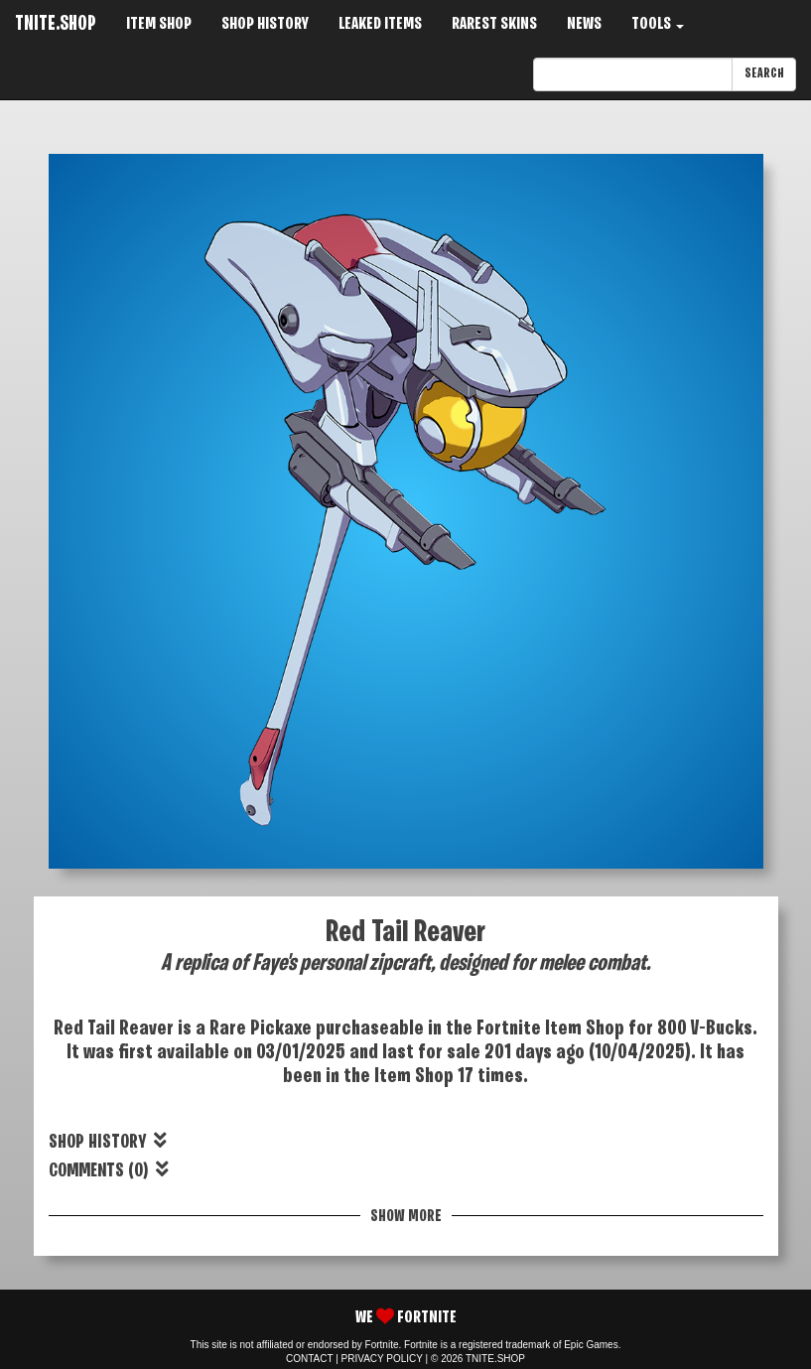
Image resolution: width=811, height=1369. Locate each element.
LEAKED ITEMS (380, 24)
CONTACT (309, 1358)
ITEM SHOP (159, 24)
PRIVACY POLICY (382, 1358)
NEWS (584, 24)
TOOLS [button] (657, 24)
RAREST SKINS (494, 24)
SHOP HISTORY (265, 24)
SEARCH (763, 74)
